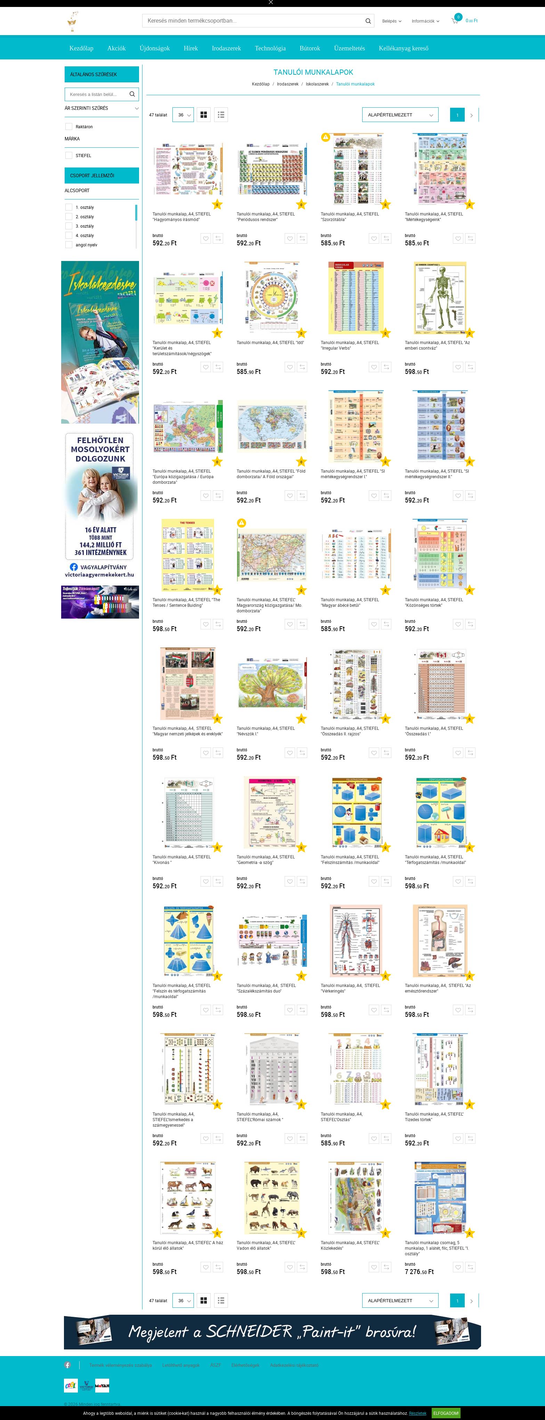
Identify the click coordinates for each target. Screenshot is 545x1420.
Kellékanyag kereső (403, 48)
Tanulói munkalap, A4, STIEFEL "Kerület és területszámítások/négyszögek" (182, 348)
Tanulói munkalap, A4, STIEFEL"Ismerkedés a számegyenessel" (174, 1119)
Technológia (270, 48)
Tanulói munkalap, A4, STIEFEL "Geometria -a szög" (266, 859)
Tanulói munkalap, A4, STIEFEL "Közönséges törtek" (435, 602)
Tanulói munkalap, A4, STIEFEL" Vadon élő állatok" (266, 1245)
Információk (423, 21)
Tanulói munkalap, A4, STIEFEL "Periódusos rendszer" (266, 216)
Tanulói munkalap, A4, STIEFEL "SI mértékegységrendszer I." (353, 473)
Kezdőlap (81, 48)
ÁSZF (215, 1365)
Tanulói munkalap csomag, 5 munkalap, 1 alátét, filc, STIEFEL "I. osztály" (438, 1248)
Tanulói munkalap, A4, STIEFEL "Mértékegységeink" (435, 216)
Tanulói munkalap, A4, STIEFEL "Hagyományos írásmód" (182, 216)
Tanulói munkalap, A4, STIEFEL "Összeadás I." (435, 730)
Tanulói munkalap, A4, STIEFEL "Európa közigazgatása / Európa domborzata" (183, 476)
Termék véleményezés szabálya (120, 1365)
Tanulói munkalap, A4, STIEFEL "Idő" (271, 342)
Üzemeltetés (349, 48)
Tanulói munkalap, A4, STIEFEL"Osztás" (342, 1116)
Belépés (389, 21)
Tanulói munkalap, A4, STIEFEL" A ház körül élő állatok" (188, 1245)
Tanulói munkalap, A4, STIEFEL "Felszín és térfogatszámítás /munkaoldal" (182, 990)
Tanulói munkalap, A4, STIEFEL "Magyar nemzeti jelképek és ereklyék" (188, 730)
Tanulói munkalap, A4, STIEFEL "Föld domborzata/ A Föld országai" (271, 473)
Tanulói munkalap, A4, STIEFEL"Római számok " (260, 1116)
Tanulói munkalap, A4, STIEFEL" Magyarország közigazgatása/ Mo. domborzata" (270, 605)
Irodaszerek (226, 48)
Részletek (417, 1413)
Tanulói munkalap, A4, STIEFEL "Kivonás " (182, 859)
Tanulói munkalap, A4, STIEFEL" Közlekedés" (351, 1245)
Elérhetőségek (245, 1365)
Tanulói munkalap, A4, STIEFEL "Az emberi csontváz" (438, 345)
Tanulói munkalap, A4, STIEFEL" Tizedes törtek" (435, 1116)
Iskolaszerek (318, 84)
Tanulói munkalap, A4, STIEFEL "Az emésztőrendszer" (439, 988)
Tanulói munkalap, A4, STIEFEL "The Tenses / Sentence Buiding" (187, 602)
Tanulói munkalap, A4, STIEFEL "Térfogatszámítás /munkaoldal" (436, 859)
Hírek (191, 48)
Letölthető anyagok (181, 1365)
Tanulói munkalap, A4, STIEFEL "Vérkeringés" (351, 988)
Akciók (116, 48)
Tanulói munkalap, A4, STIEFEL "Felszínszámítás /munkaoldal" (351, 859)
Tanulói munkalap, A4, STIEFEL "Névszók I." (266, 730)
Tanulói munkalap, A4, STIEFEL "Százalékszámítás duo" (266, 988)
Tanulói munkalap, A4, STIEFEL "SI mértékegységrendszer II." (438, 473)
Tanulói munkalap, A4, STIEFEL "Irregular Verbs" (351, 345)
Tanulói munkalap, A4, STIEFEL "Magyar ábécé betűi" (351, 602)
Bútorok (310, 48)
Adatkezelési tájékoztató (294, 1365)
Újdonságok (155, 48)
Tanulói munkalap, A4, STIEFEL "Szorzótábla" (351, 216)
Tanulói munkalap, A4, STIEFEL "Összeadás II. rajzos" (351, 730)
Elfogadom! (446, 1413)
